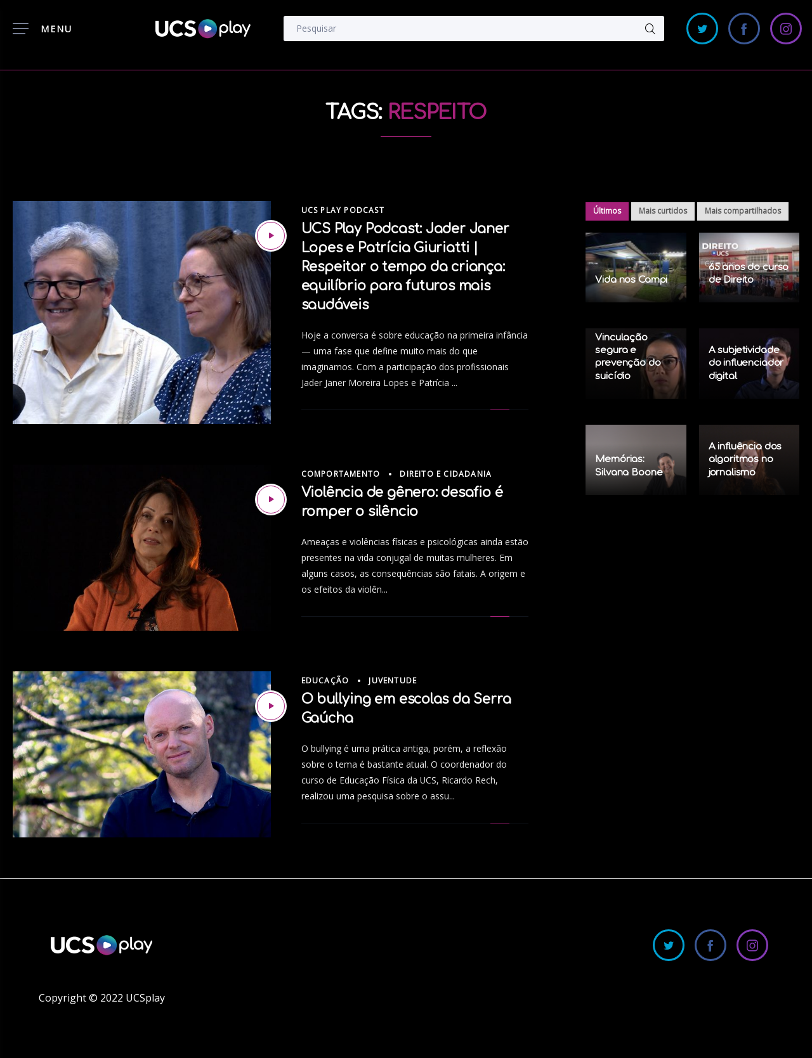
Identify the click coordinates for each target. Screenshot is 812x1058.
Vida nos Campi (631, 279)
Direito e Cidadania (446, 473)
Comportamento (341, 473)
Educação (325, 680)
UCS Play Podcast (342, 210)
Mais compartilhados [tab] (743, 210)
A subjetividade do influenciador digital (746, 363)
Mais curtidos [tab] (663, 210)
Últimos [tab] (607, 210)
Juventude (393, 680)
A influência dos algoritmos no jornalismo (745, 459)
